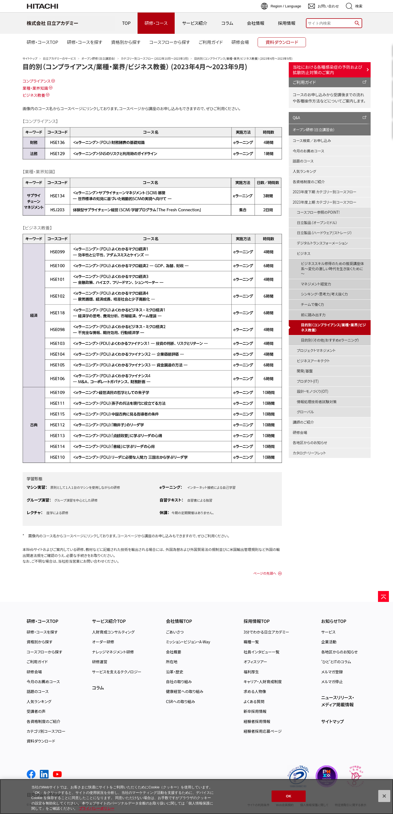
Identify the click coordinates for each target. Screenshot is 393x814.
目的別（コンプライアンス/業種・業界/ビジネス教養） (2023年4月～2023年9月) (135, 66)
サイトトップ (30, 58)
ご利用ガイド (304, 82)
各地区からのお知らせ (310, 442)
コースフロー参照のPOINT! (318, 212)
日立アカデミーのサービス (59, 58)
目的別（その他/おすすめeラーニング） (330, 340)
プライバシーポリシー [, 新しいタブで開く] (96, 808)
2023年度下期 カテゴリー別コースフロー (324, 191)
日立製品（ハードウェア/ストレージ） (324, 232)
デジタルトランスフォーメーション (322, 243)
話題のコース (303, 161)
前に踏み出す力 (313, 314)
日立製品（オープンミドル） (317, 222)
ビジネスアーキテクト (313, 360)
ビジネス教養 (34, 95)
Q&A (296, 117)
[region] (196, 796)
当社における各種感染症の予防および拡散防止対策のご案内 (327, 69)
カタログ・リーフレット (309, 453)
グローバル (305, 411)
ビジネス (304, 253)
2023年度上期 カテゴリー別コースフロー (324, 202)
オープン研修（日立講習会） (98, 58)
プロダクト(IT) (308, 381)
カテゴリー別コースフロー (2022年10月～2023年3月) (155, 58)
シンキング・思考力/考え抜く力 (324, 294)
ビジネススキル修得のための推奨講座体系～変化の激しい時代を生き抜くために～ (332, 268)
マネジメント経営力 (316, 284)
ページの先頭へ (264, 573)
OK (288, 796)
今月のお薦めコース (308, 150)
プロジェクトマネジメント (316, 350)
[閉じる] (384, 796)
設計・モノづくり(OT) (313, 391)
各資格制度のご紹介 (309, 181)
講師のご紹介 (303, 422)
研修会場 (300, 432)
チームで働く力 (312, 304)
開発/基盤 (305, 370)
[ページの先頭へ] (383, 596)
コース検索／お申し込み (312, 140)
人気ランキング (304, 171)
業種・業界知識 (35, 88)
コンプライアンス (37, 81)
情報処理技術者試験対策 (317, 401)
